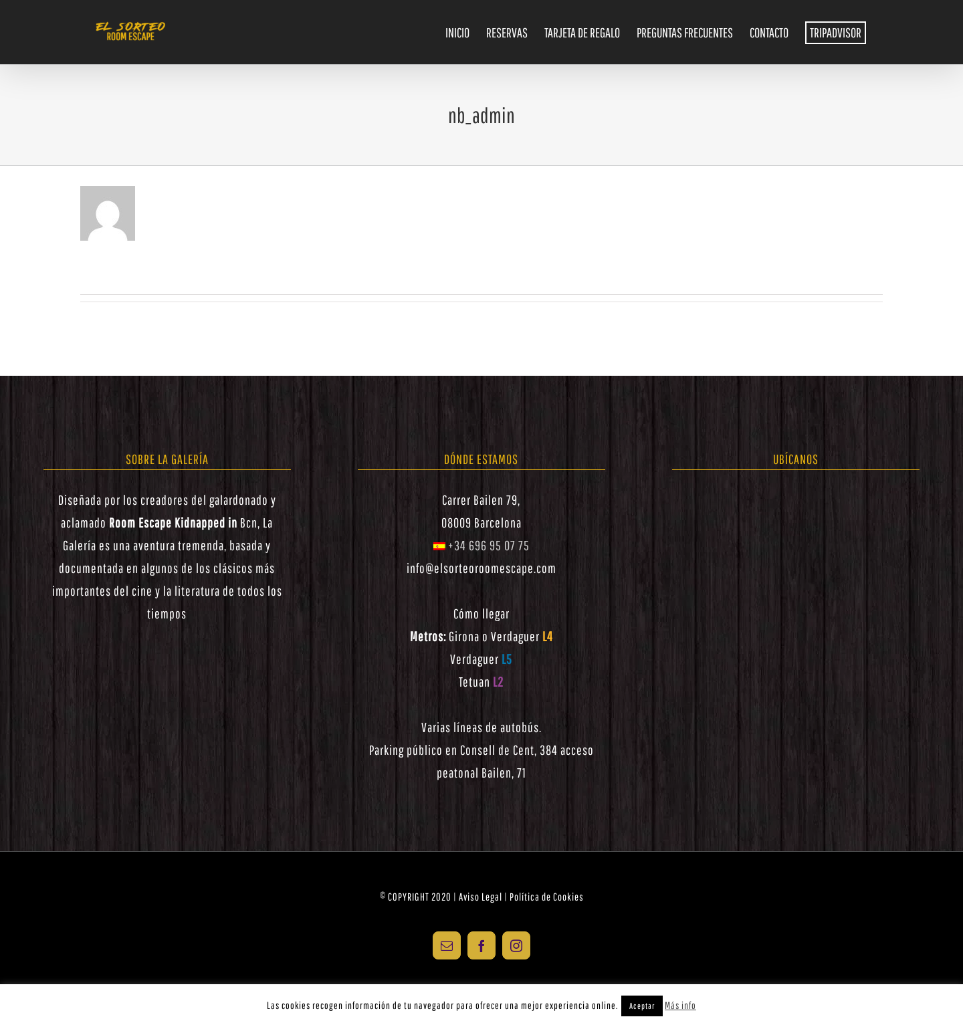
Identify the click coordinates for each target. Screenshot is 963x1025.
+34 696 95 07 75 (481, 545)
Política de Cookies (547, 897)
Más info (680, 1005)
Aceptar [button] (642, 1006)
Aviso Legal (480, 897)
